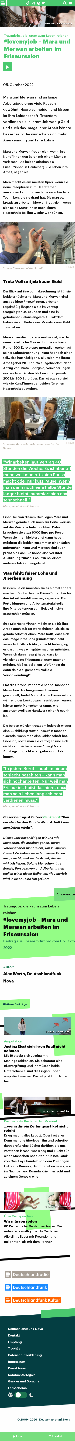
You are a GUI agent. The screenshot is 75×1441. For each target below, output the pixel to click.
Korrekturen (17, 1368)
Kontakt (14, 1335)
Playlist (57, 1436)
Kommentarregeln (22, 1375)
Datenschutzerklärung (25, 1355)
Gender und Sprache (23, 1381)
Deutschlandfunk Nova (25, 1328)
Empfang (15, 1342)
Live (19, 1436)
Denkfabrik (52, 817)
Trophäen (15, 1348)
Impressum (16, 1361)
